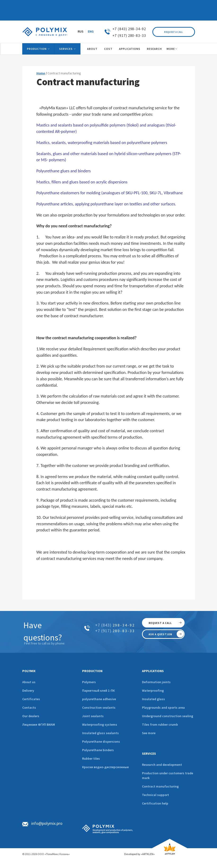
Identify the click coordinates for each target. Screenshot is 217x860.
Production (37, 49)
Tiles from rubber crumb (160, 724)
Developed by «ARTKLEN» (139, 854)
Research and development (162, 765)
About (92, 49)
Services (66, 49)
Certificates (31, 699)
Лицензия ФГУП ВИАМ (38, 724)
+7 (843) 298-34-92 (129, 28)
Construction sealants (98, 707)
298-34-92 (115, 625)
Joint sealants (93, 716)
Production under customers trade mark (167, 775)
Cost (108, 49)
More (171, 49)
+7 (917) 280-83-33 (129, 35)
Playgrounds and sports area (163, 707)
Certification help (155, 803)
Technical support (155, 795)
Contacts (29, 707)
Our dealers (30, 716)
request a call (160, 623)
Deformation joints (156, 682)
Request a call (173, 32)
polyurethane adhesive (99, 699)
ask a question (160, 634)
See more (148, 733)
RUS (81, 31)
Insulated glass (153, 699)
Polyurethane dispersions (101, 741)
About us (28, 682)
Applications (129, 49)
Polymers (89, 682)
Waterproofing (153, 690)
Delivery (28, 690)
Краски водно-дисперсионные (105, 767)
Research (154, 49)
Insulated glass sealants (100, 733)
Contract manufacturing (160, 786)
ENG (91, 31)
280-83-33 (115, 630)
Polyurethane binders (98, 750)
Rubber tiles (91, 758)
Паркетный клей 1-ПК (98, 690)
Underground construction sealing (167, 716)
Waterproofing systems (99, 724)
